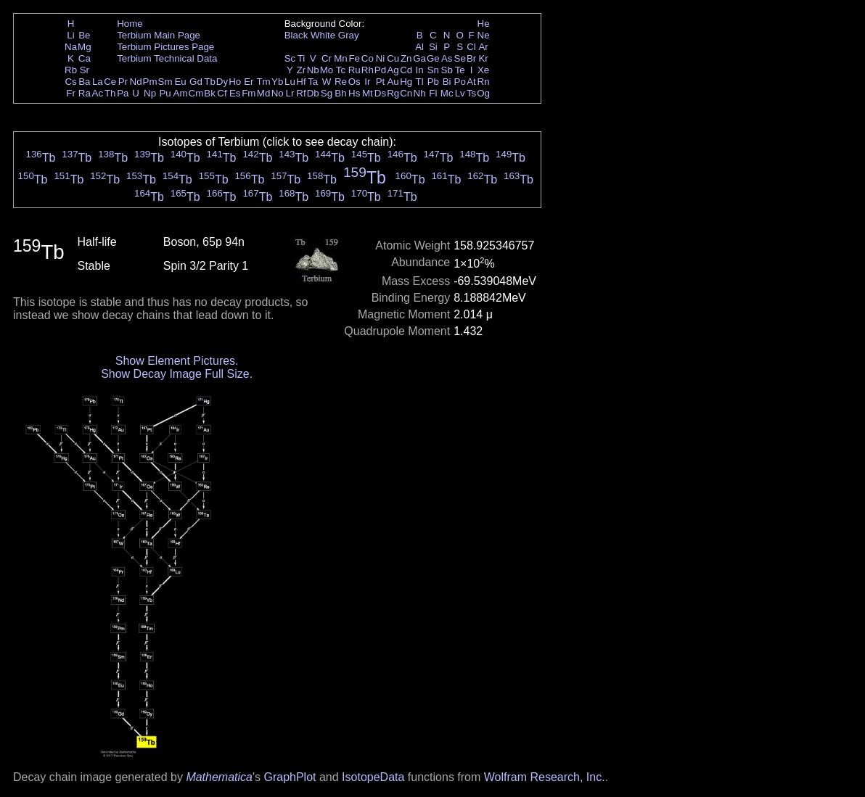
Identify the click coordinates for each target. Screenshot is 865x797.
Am (180, 93)
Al (419, 46)
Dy (222, 81)
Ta (313, 81)
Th (110, 93)
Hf (301, 81)
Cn (406, 93)
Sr (84, 70)
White (323, 35)
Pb (433, 81)
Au (392, 81)
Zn (406, 58)
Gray (348, 35)
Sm (165, 81)
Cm (196, 93)
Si (433, 46)
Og (483, 93)
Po (460, 81)
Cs (70, 81)
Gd (195, 81)
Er (248, 81)
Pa (122, 93)
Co (367, 58)
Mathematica (219, 777)
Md (264, 93)
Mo (327, 70)
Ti (302, 58)
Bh (340, 93)
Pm (150, 81)
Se (460, 58)
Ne (483, 35)
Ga (419, 58)
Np (150, 93)
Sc (290, 58)
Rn (483, 81)
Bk (210, 93)
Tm (263, 81)
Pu (165, 93)
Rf (301, 93)
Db (313, 93)
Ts (471, 93)
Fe (354, 58)
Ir (367, 81)
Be (84, 35)
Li (70, 35)
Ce (110, 81)
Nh (420, 93)
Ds (380, 93)
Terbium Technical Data (167, 58)
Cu (393, 58)
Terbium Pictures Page (165, 46)
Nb (313, 70)
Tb (210, 81)
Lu (289, 81)
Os (354, 81)
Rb (71, 70)
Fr (70, 93)
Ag (392, 70)
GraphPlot (289, 777)
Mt (367, 93)
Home (130, 23)
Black (296, 35)
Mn (341, 58)
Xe (483, 70)
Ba (84, 81)
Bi (447, 81)
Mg (84, 46)
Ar (483, 46)
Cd (406, 70)
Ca (84, 58)
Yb (277, 81)
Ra (84, 93)
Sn (433, 70)
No (277, 93)
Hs (354, 93)
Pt (380, 81)
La (97, 81)
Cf (221, 93)
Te (460, 70)
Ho (235, 81)
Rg (393, 93)
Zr (301, 70)
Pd (380, 70)
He (483, 23)
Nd (136, 81)
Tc (340, 70)
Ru (354, 70)
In (420, 70)
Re (341, 81)
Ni (380, 58)
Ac (98, 93)
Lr (290, 93)
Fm (248, 93)
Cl (471, 46)
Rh (367, 70)
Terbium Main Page (158, 35)
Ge (433, 58)
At (471, 81)
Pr (123, 81)
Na (71, 46)
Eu (180, 81)
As (447, 58)
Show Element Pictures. (177, 361)
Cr (326, 58)
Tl (420, 81)
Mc (447, 93)
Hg (406, 81)
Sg (326, 93)
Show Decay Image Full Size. (177, 374)
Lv (460, 93)
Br (471, 58)
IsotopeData (373, 777)
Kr (483, 58)
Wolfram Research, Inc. (544, 777)
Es (235, 93)
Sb (447, 70)
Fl (433, 93)
